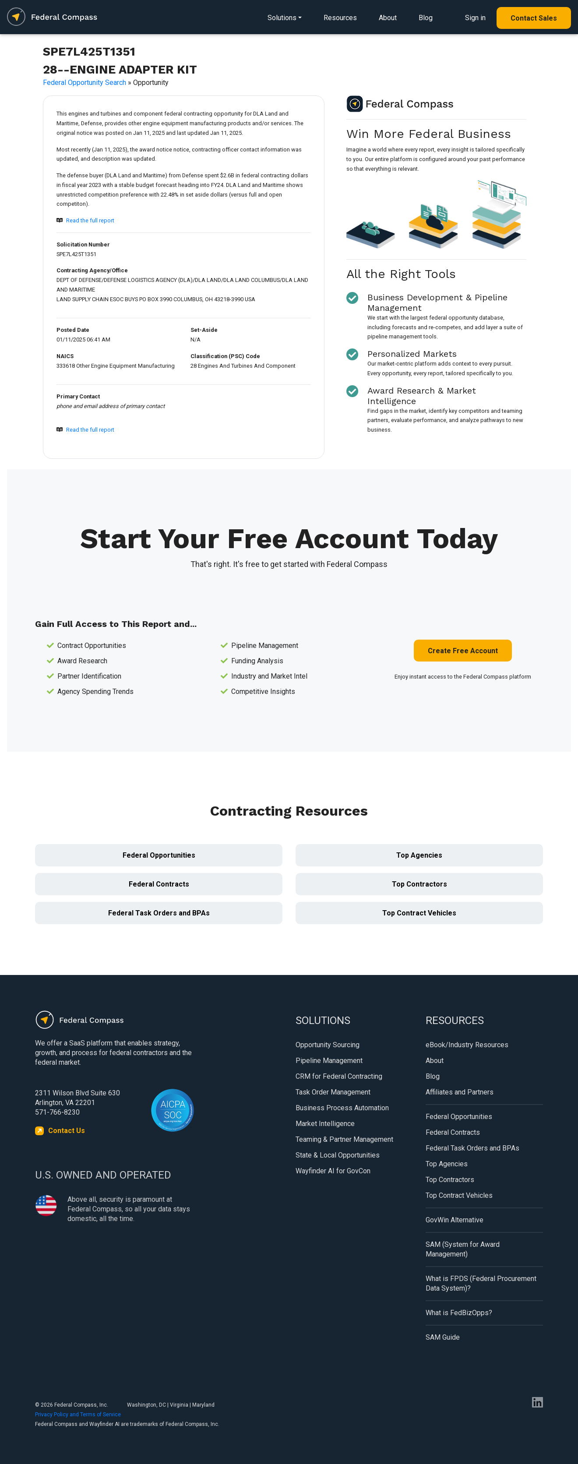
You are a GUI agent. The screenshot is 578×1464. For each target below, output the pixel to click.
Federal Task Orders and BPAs (159, 913)
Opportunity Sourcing (327, 1045)
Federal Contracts (159, 884)
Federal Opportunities (159, 855)
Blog (426, 18)
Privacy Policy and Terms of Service (78, 1414)
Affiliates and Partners (459, 1092)
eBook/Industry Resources (467, 1045)
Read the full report (90, 220)
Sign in (475, 18)
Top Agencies (419, 855)
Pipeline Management (329, 1060)
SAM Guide (443, 1337)
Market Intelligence (325, 1123)
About (388, 18)
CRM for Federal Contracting (339, 1076)
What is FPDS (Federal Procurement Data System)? (481, 1283)
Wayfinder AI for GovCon (333, 1171)
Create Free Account (463, 651)
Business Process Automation (342, 1108)
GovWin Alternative (454, 1220)
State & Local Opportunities (338, 1155)
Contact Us (66, 1130)
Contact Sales (534, 18)
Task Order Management (333, 1092)
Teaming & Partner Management (344, 1139)
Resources (340, 18)
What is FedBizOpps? (459, 1313)
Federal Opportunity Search (84, 82)
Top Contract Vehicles (419, 913)
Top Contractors (419, 884)
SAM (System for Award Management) (463, 1249)
